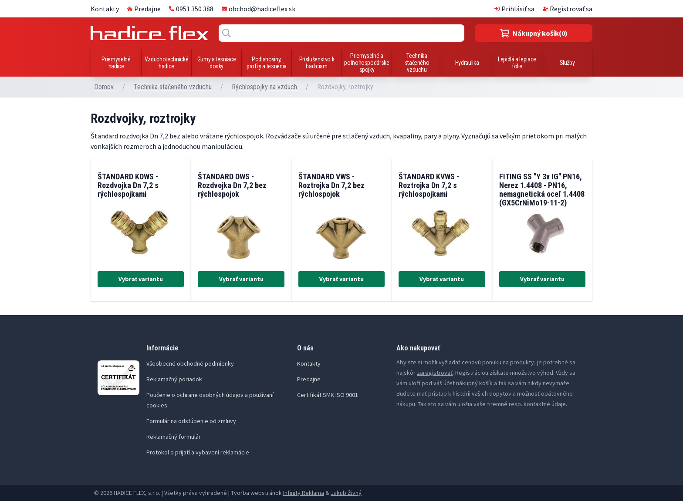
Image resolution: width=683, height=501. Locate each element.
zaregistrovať (435, 373)
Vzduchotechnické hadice (166, 63)
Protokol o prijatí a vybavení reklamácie (197, 452)
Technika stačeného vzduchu (417, 62)
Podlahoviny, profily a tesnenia (267, 63)
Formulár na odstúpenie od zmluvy (191, 421)
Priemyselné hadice (115, 63)
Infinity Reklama (303, 493)
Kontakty (105, 8)
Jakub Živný (346, 493)
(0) (534, 33)
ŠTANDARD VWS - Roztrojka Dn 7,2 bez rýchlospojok (331, 185)
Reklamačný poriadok (174, 379)
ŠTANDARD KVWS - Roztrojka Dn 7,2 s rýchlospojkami (429, 185)
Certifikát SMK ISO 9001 (327, 395)
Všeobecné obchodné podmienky (190, 363)
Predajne (144, 8)
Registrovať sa (567, 8)
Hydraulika (467, 62)
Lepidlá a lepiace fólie (517, 63)
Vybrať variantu (140, 279)
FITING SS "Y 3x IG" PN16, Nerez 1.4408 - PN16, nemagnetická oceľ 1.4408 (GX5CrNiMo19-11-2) (542, 189)
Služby (567, 62)
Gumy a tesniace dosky (216, 63)
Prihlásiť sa (514, 8)
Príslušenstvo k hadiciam (317, 63)
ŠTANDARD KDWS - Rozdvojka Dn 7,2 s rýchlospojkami (128, 185)
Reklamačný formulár (173, 436)
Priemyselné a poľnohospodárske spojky (366, 62)
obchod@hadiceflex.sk (258, 8)
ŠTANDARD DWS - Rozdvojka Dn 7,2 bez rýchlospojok (232, 185)
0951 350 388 (191, 8)
